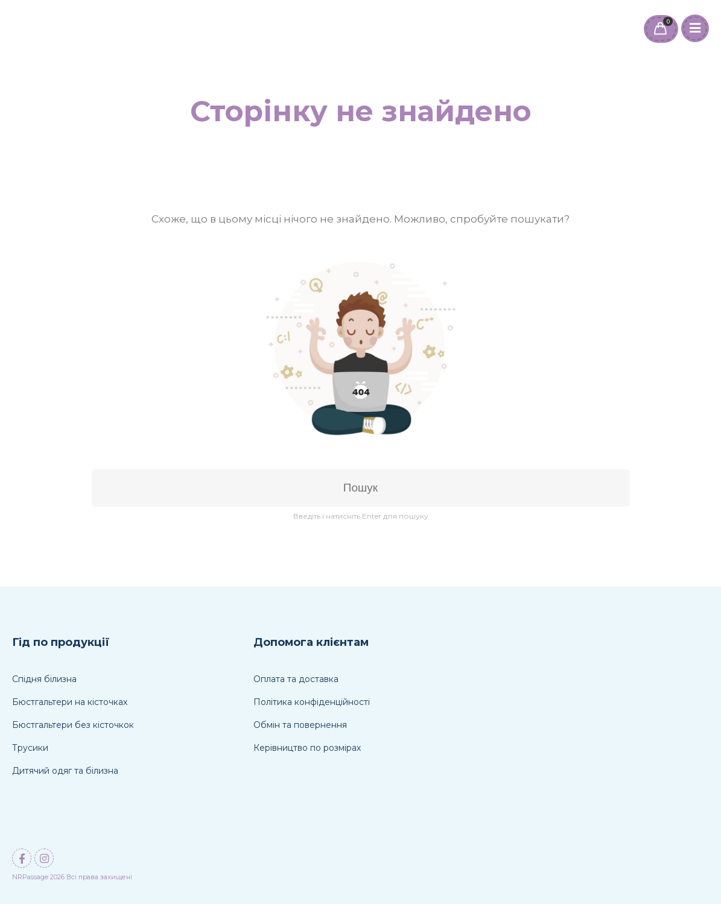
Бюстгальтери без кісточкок (73, 724)
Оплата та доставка (295, 679)
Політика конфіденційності (311, 702)
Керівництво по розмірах (307, 747)
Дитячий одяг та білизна (65, 770)
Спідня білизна (44, 679)
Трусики (30, 747)
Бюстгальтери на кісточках (69, 702)
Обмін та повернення (300, 724)
